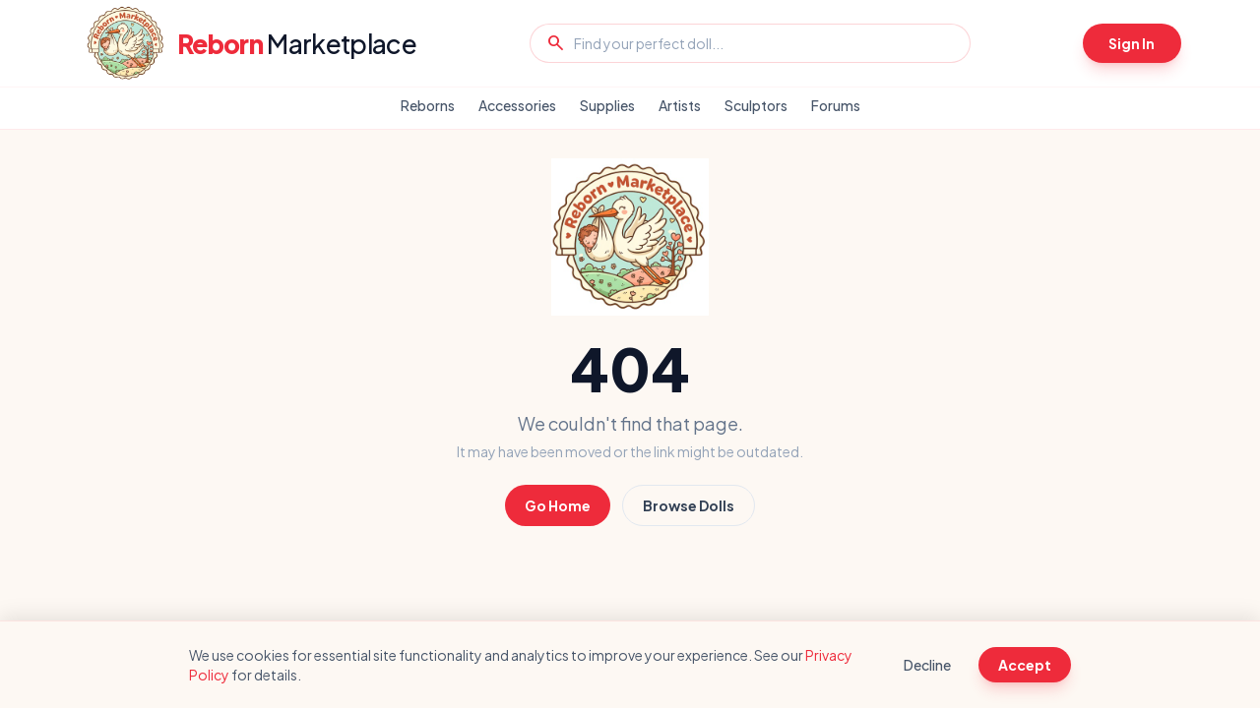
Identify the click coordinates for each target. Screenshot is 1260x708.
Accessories (517, 105)
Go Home (558, 505)
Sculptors (756, 105)
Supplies (607, 105)
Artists (680, 105)
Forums (835, 105)
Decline (927, 665)
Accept (1024, 665)
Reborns (428, 105)
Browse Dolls (688, 505)
